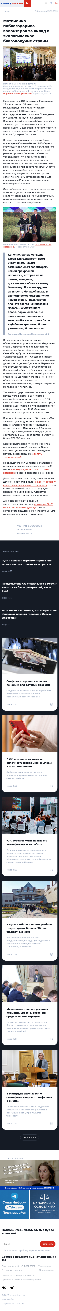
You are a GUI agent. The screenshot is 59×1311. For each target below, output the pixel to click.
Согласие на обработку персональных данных (28, 1250)
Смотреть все (29, 1137)
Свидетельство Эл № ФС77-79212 (18, 1266)
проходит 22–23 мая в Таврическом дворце (28, 505)
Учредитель (44, 1266)
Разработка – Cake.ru (13, 1303)
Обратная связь (46, 1270)
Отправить (48, 1244)
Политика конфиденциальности (18, 1275)
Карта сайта (8, 1299)
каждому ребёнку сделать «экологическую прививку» (29, 483)
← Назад (6, 11)
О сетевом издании (12, 1270)
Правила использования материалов (21, 1279)
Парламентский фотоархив (17, 93)
